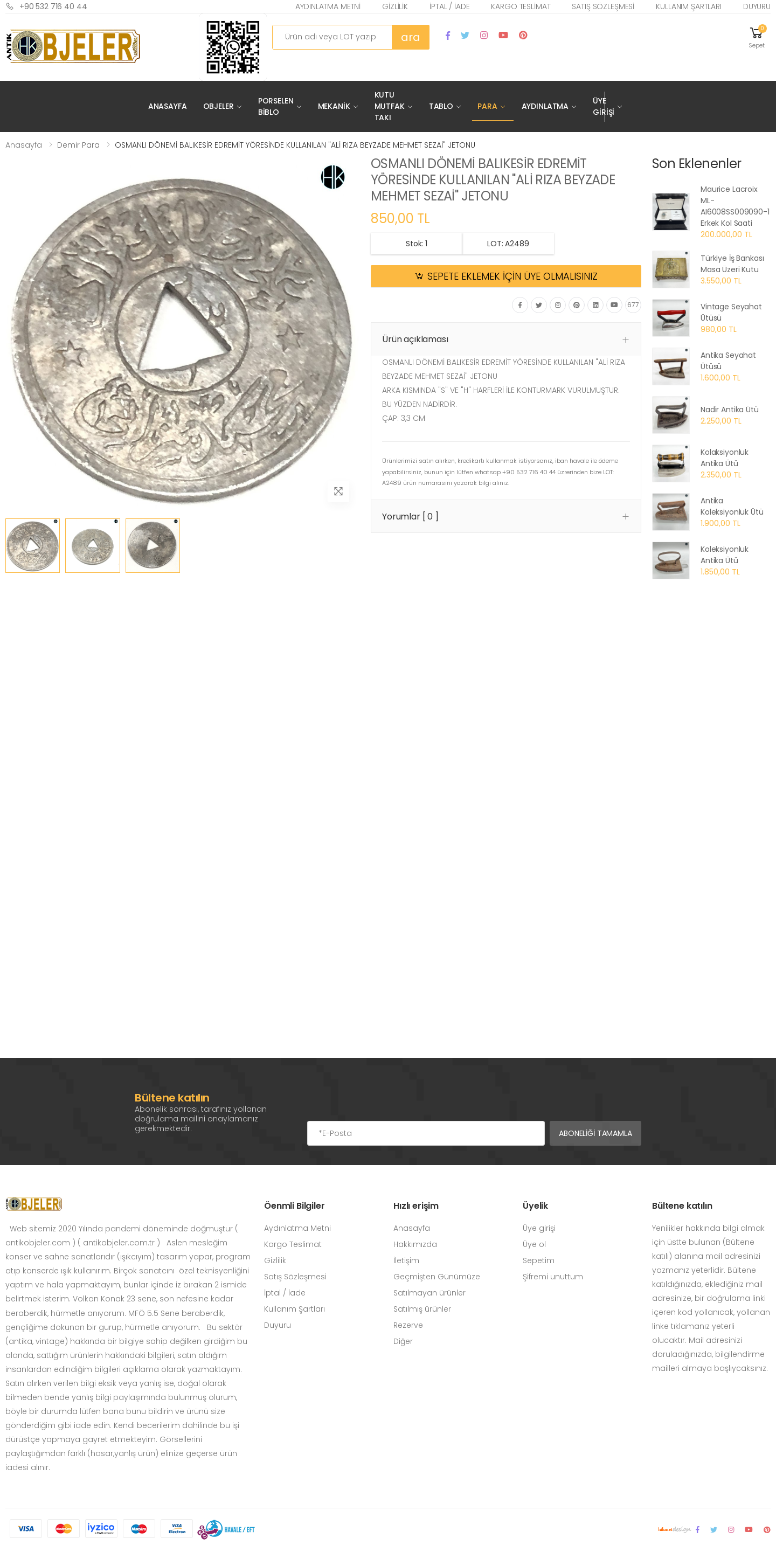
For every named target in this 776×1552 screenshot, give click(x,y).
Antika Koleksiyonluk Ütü (732, 506)
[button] (756, 36)
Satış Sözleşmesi (603, 6)
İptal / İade (449, 6)
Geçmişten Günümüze (436, 1276)
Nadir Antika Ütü (730, 409)
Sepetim (539, 1260)
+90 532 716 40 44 (46, 6)
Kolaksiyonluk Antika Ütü (725, 458)
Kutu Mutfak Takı (390, 106)
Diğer (403, 1341)
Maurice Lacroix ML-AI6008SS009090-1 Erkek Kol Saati (735, 206)
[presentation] (389, 1099)
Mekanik (334, 106)
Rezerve (408, 1325)
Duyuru (757, 6)
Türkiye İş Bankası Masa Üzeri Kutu (732, 264)
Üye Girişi (603, 106)
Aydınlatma (545, 106)
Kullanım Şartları (689, 6)
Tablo (441, 106)
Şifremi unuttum (553, 1276)
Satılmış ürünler (422, 1309)
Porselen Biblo (276, 106)
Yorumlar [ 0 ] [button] (410, 516)
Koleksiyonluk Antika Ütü (725, 555)
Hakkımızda (415, 1244)
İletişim (406, 1260)
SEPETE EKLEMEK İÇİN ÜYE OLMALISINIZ (512, 276)
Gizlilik (395, 6)
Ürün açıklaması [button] (415, 339)
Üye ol (534, 1244)
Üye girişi (539, 1228)
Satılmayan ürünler (429, 1292)
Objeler (218, 106)
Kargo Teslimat (520, 6)
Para (487, 106)
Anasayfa (167, 106)
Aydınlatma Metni (328, 6)
